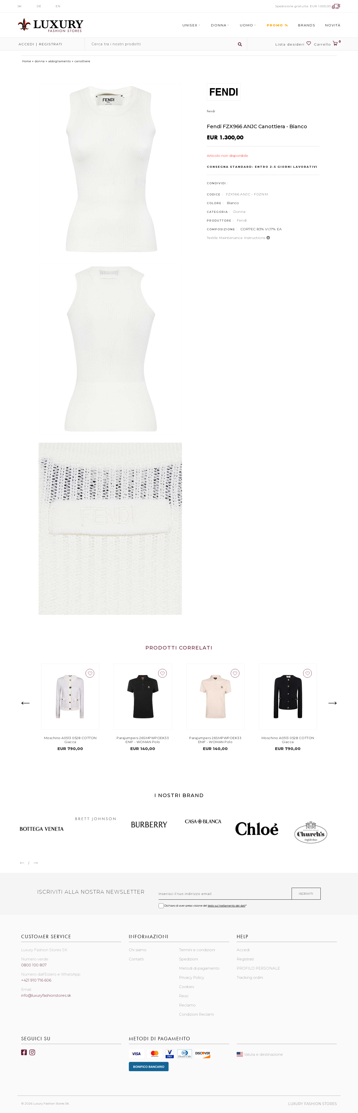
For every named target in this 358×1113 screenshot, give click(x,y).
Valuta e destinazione (260, 1054)
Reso (183, 996)
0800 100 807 (33, 965)
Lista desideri (293, 44)
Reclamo (187, 1005)
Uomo (248, 25)
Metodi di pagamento (199, 968)
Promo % (277, 25)
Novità (333, 25)
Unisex (191, 25)
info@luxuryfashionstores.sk (46, 995)
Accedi (25, 44)
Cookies (186, 986)
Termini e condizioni (197, 949)
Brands (306, 25)
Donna (220, 25)
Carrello (327, 44)
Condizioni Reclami (196, 1014)
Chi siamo (137, 949)
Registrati (50, 44)
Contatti (136, 959)
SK (19, 6)
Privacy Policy (191, 977)
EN (58, 6)
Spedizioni (188, 959)
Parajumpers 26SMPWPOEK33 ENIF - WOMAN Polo (143, 740)
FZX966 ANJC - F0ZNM (247, 194)
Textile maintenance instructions (238, 237)
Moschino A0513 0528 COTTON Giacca (70, 740)
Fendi (242, 220)
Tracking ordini (250, 977)
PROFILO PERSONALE (258, 968)
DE (39, 6)
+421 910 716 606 (36, 980)
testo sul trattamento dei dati (226, 905)
